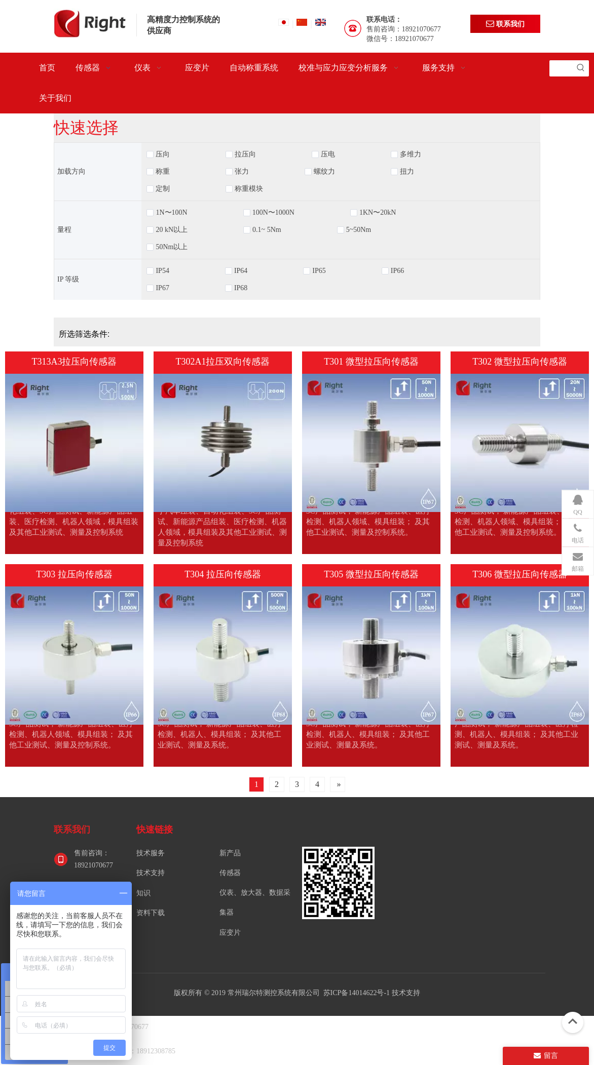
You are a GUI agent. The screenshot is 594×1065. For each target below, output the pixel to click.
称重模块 (249, 188)
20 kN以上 (172, 229)
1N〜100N (171, 212)
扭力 (407, 171)
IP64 (240, 270)
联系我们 (505, 23)
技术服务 (150, 853)
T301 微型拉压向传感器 (371, 362)
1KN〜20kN (377, 212)
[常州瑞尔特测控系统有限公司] (338, 883)
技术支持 (150, 873)
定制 (163, 188)
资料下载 (150, 913)
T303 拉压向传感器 (74, 574)
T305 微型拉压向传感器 (371, 574)
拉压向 (245, 154)
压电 (328, 154)
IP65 (318, 270)
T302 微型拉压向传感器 (519, 362)
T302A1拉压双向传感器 (223, 362)
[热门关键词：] (581, 68)
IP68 (240, 288)
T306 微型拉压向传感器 (519, 574)
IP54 (162, 270)
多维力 (410, 154)
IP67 (162, 288)
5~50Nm (359, 229)
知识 (143, 893)
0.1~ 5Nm (266, 229)
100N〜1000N (273, 212)
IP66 (397, 270)
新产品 (230, 853)
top (573, 1021)
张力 (242, 171)
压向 (163, 154)
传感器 (230, 873)
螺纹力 (324, 171)
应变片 (230, 932)
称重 (163, 171)
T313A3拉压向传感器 (74, 362)
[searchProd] (561, 68)
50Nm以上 (172, 247)
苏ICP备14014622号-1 (357, 993)
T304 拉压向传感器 (222, 574)
